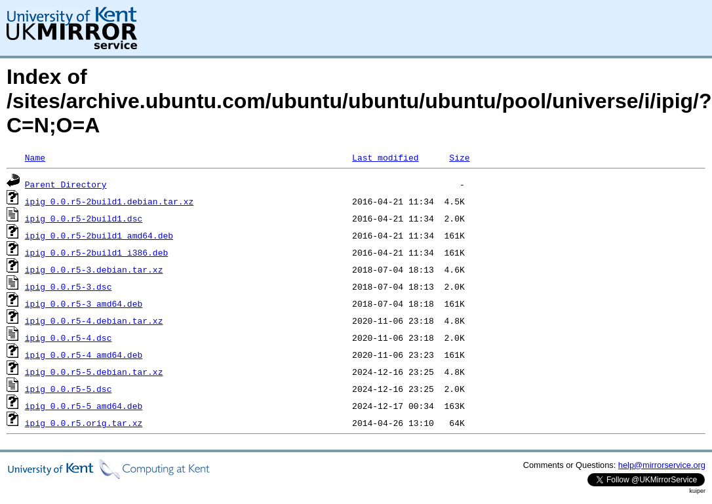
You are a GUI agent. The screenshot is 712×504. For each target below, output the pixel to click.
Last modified (385, 157)
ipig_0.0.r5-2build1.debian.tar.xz (109, 201)
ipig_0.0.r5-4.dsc (68, 337)
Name (35, 157)
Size (459, 157)
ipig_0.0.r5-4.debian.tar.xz (94, 320)
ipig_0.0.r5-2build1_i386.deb (96, 252)
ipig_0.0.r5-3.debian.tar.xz (94, 269)
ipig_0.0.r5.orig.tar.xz (83, 423)
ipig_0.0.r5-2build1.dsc (83, 218)
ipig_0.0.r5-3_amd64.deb (83, 303)
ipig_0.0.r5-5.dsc (68, 389)
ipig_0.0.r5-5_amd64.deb (83, 406)
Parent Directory (66, 184)
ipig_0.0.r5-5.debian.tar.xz (94, 372)
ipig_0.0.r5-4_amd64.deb (83, 354)
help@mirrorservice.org (661, 465)
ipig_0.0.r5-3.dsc (68, 286)
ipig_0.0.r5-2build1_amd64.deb (99, 235)
